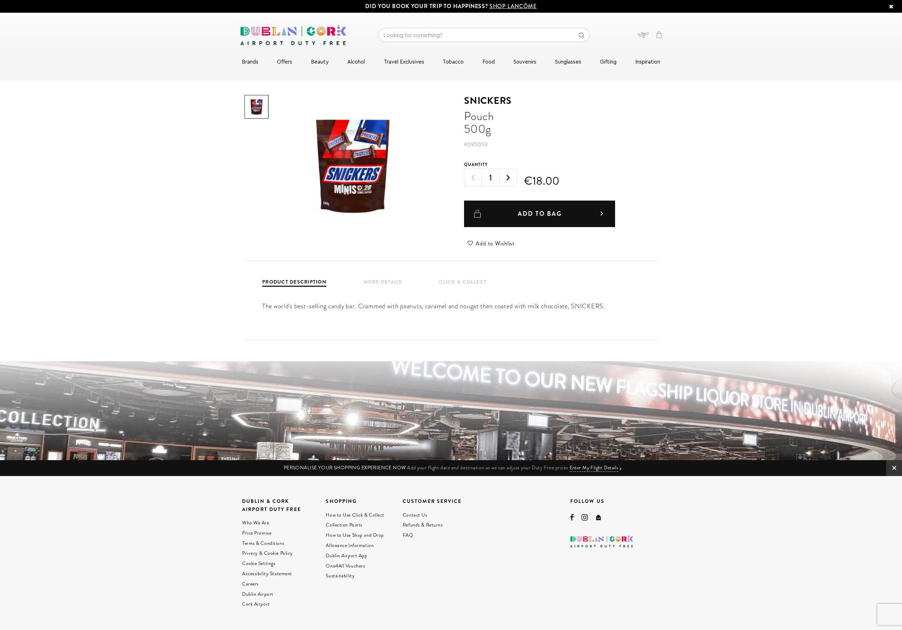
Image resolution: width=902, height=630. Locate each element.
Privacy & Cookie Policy (267, 553)
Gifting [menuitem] (608, 62)
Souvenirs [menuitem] (524, 62)
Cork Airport (256, 603)
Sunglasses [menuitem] (568, 62)
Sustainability (340, 575)
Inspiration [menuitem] (647, 62)
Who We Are (255, 522)
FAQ (408, 535)
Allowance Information (350, 545)
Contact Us (415, 514)
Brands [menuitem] (250, 62)
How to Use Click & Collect (355, 514)
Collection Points (344, 524)
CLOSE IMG (894, 468)
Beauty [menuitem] (320, 62)
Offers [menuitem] (284, 62)
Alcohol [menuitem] (356, 62)
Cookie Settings (258, 563)
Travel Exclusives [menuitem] (404, 62)
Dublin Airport (257, 594)
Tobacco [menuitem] (453, 62)
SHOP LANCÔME (513, 6)
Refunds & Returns (423, 524)
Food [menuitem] (488, 62)
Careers (250, 583)
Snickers (488, 100)
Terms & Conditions (263, 543)
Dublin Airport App (346, 555)
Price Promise (256, 532)
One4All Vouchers (345, 565)
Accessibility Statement (267, 573)
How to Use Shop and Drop (355, 535)
